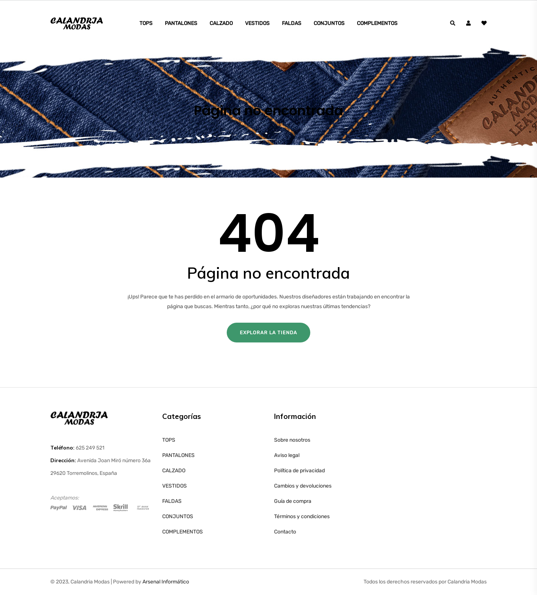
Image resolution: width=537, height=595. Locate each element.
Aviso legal (286, 455)
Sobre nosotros (292, 440)
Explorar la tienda (268, 332)
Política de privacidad (299, 470)
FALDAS (291, 23)
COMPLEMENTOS (377, 23)
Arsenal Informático (165, 582)
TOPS (146, 23)
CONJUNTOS (329, 23)
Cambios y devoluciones (303, 486)
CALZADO (221, 23)
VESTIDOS (257, 23)
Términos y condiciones (302, 516)
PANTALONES (181, 23)
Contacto (285, 532)
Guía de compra (292, 501)
